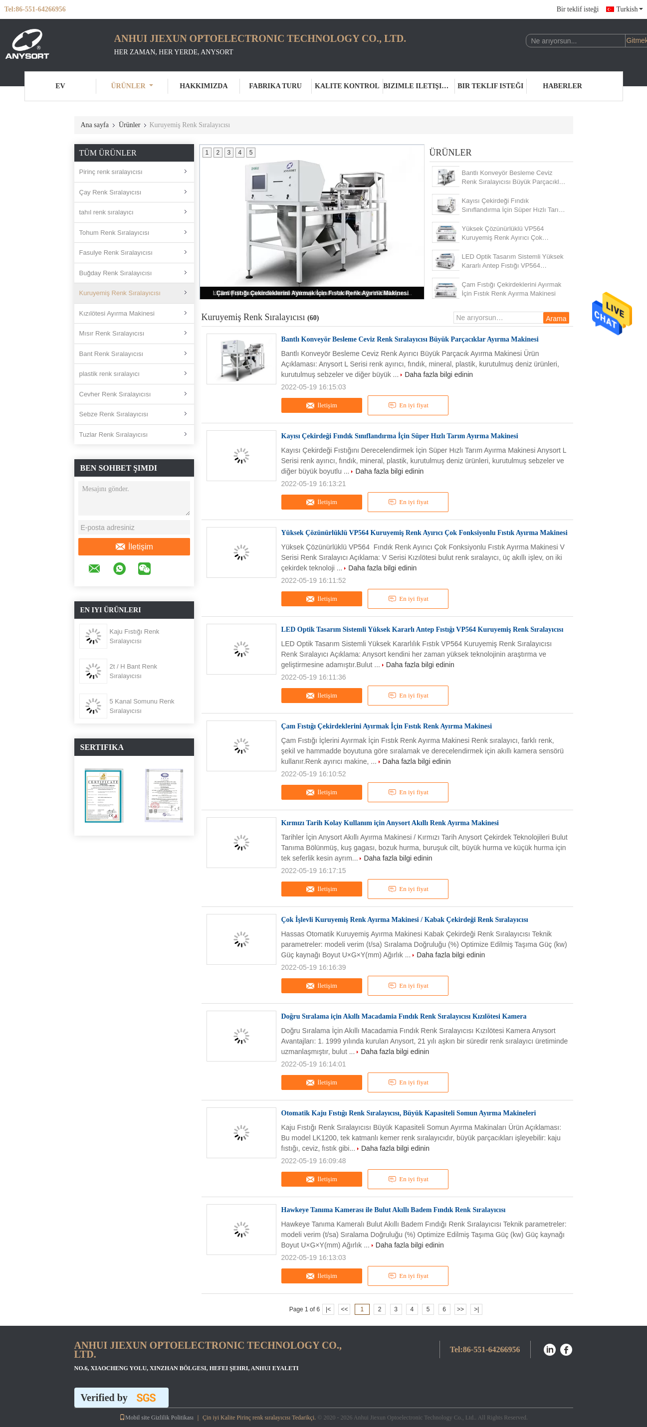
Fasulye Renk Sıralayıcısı (116, 252)
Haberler (562, 86)
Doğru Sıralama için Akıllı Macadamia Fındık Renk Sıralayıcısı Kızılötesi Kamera (404, 1016)
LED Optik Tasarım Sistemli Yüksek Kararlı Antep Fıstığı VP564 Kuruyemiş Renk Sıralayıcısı (513, 261)
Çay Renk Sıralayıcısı (110, 192)
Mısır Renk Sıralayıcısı (112, 333)
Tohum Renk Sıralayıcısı (114, 232)
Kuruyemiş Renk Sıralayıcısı (120, 293)
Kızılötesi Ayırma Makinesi (117, 313)
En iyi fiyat (408, 405)
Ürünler (132, 86)
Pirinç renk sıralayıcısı (111, 172)
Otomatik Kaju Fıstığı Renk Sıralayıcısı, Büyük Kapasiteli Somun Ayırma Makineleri (408, 1113)
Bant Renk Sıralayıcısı (111, 353)
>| (476, 1309)
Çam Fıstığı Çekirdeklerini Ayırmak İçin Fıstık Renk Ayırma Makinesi (312, 293)
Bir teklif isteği (578, 9)
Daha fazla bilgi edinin (439, 374)
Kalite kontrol (347, 86)
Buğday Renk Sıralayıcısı (115, 273)
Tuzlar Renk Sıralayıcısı (113, 434)
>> (460, 1309)
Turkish (629, 9)
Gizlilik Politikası (172, 1417)
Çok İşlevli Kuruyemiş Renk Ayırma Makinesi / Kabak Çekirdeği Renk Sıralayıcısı (404, 919)
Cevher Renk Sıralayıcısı (115, 394)
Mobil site (134, 1417)
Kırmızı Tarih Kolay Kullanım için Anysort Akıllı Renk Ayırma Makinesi (390, 823)
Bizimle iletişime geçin (419, 86)
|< (328, 1309)
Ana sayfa (95, 125)
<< (344, 1309)
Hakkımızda (203, 86)
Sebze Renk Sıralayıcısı (114, 414)
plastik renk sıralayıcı (109, 373)
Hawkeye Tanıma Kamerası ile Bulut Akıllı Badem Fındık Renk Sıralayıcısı (393, 1210)
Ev (60, 86)
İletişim (134, 546)
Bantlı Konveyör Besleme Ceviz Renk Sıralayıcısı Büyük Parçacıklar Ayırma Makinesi (513, 177)
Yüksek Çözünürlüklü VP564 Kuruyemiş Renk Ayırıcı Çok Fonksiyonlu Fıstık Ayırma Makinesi (513, 233)
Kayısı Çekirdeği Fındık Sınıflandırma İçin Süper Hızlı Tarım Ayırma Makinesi (513, 205)
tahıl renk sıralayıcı (106, 212)
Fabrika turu (275, 86)
